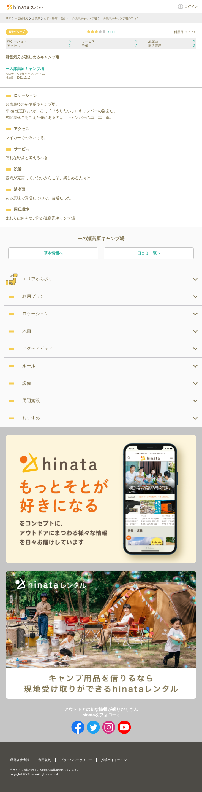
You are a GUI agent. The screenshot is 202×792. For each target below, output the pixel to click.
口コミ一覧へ (148, 253)
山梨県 (36, 18)
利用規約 (44, 760)
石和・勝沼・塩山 (55, 18)
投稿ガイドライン (114, 760)
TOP (8, 18)
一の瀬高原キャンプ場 (83, 18)
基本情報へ (53, 253)
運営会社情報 (19, 760)
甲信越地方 (21, 18)
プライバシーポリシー (76, 760)
